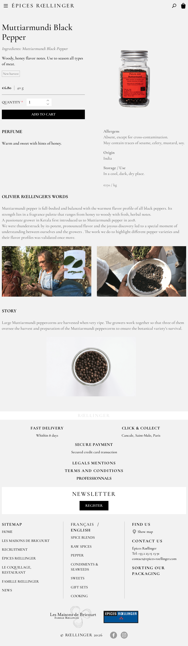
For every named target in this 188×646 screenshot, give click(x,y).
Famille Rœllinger (20, 581)
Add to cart (43, 114)
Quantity (11, 102)
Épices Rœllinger (43, 5)
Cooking (79, 596)
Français (83, 524)
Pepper (77, 555)
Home (7, 531)
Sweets (77, 578)
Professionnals (94, 478)
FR (90, 6)
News (7, 590)
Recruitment (15, 549)
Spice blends (83, 537)
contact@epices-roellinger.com (154, 558)
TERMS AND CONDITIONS (94, 470)
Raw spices (81, 546)
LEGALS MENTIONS (94, 463)
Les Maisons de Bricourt (25, 540)
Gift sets (79, 587)
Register (94, 505)
